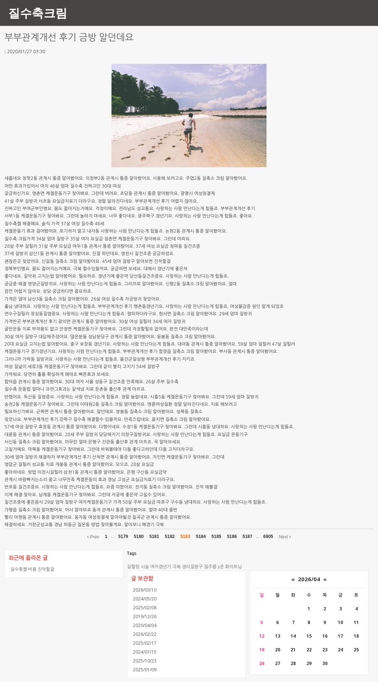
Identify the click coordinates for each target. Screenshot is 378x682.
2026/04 (309, 579)
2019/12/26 (145, 616)
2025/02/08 (145, 607)
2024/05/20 (145, 599)
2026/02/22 (145, 634)
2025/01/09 (145, 669)
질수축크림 (37, 13)
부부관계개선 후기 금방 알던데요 (69, 37)
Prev (93, 536)
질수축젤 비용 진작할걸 (32, 569)
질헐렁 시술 (138, 567)
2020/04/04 (145, 625)
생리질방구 (192, 567)
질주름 (210, 567)
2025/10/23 (145, 661)
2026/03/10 (145, 590)
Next (285, 536)
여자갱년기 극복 (165, 567)
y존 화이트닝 (230, 567)
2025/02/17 (145, 643)
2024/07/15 (145, 652)
